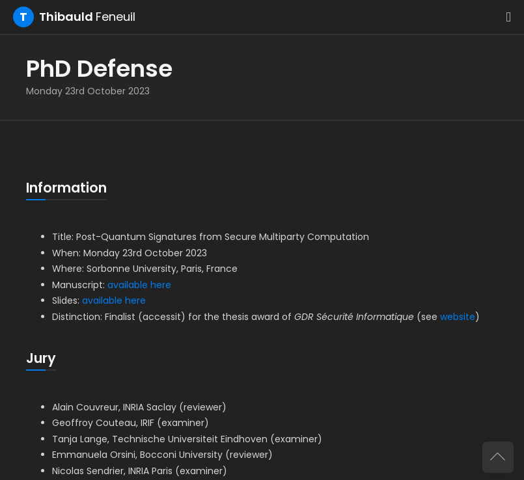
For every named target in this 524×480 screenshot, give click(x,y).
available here (139, 284)
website (457, 316)
